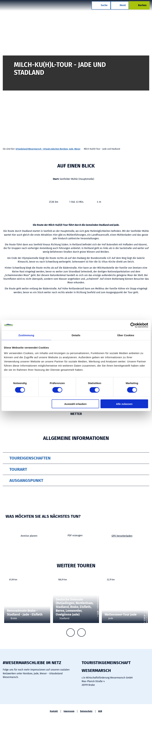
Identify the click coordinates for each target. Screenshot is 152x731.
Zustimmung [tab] (26, 335)
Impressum (69, 711)
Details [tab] (76, 335)
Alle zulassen (124, 403)
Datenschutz (86, 711)
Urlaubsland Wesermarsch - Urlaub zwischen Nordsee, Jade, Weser (48, 149)
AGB (100, 711)
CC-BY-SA (144, 618)
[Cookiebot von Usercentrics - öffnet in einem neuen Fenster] (133, 325)
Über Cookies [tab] (125, 335)
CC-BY (97, 613)
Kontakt (54, 711)
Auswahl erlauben (75, 403)
